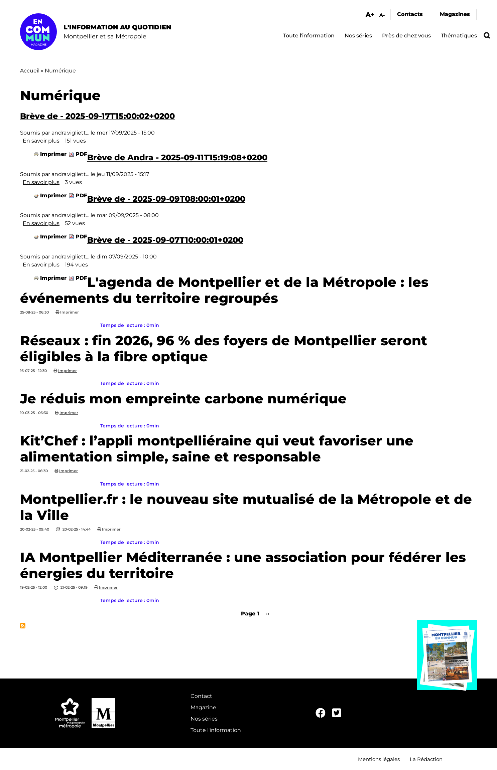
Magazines (455, 14)
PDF (81, 154)
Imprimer (53, 154)
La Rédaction (426, 759)
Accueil (29, 70)
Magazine (203, 707)
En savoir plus (41, 141)
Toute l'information (309, 35)
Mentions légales (379, 759)
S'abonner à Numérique (22, 625)
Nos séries (358, 35)
